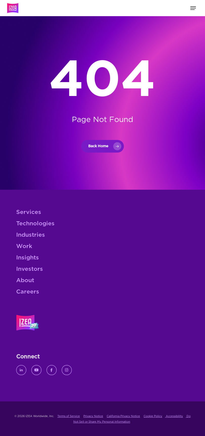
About (25, 280)
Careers (27, 292)
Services (28, 212)
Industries (30, 235)
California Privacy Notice (123, 416)
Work (24, 246)
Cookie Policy (153, 416)
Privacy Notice (93, 416)
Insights (27, 258)
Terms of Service (68, 416)
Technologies (35, 224)
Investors (29, 269)
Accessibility (174, 416)
